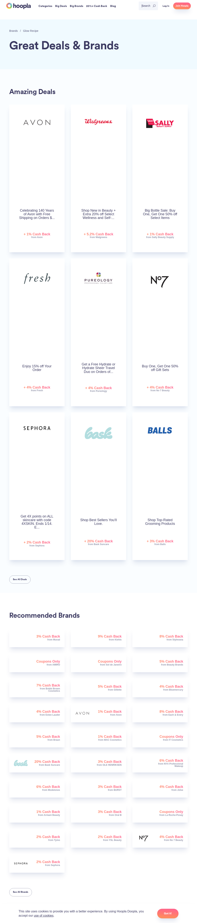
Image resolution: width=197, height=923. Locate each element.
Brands (13, 30)
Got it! (168, 913)
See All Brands (20, 892)
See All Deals (20, 579)
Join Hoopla (182, 6)
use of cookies (43, 915)
